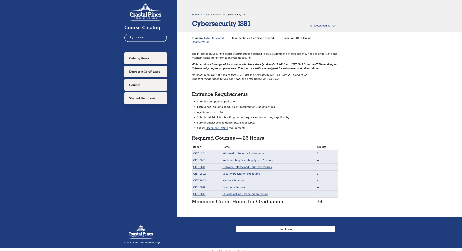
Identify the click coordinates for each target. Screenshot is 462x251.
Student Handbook (142, 98)
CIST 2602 (199, 180)
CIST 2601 (199, 160)
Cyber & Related (212, 14)
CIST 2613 (199, 193)
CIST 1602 (199, 173)
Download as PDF (322, 25)
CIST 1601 (199, 153)
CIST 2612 (199, 187)
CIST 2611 (199, 166)
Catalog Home (139, 58)
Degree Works (200, 41)
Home (195, 14)
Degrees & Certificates (144, 71)
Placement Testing (216, 127)
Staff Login (285, 229)
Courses (134, 85)
